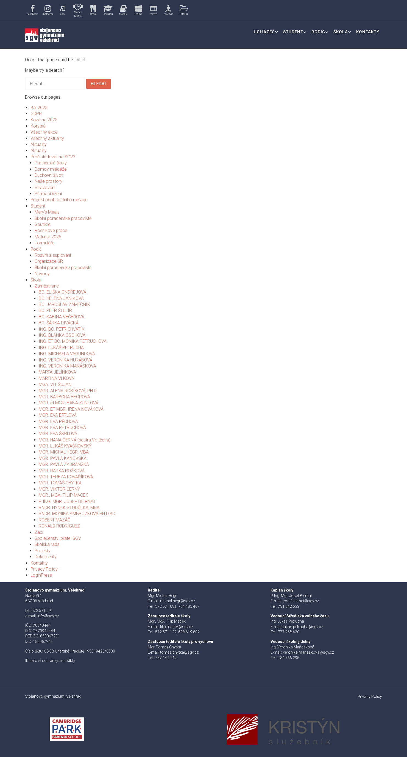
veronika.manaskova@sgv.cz (308, 652)
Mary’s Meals (47, 212)
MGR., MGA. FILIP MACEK (63, 495)
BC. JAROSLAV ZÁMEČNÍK (64, 304)
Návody (42, 273)
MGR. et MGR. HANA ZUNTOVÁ (68, 402)
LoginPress (41, 575)
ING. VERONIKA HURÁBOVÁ (65, 360)
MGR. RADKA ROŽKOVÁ (62, 470)
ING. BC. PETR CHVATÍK (62, 329)
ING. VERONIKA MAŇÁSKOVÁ (67, 366)
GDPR (36, 113)
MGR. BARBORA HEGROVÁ (64, 396)
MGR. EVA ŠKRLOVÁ (58, 433)
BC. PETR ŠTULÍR (55, 310)
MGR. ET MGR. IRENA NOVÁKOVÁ (71, 409)
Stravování (45, 187)
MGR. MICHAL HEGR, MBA (64, 452)
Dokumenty (46, 556)
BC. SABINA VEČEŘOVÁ (61, 316)
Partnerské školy (51, 162)
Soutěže (43, 224)
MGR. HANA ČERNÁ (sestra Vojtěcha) (74, 440)
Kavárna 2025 (43, 119)
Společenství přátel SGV (58, 538)
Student (293, 31)
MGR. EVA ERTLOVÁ (58, 415)
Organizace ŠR (49, 261)
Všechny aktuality (47, 138)
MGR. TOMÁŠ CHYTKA (60, 482)
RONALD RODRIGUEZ (59, 526)
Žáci (39, 532)
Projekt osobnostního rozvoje (59, 199)
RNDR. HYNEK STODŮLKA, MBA (69, 507)
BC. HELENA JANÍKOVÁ (61, 298)
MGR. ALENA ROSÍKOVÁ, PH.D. (68, 390)
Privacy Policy (44, 569)
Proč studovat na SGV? (52, 156)
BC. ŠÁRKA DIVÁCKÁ (59, 322)
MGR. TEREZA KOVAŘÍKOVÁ (66, 476)
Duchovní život (49, 175)
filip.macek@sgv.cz (176, 627)
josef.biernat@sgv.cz (301, 601)
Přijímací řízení (48, 193)
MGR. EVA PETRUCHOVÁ (62, 427)
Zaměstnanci (47, 286)
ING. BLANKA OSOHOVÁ (62, 335)
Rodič (318, 31)
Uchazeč (264, 31)
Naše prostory (48, 181)
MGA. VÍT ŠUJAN (55, 384)
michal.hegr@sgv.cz (177, 601)
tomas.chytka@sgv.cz (179, 652)
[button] (32, 10)
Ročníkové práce (51, 230)
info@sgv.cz (48, 616)
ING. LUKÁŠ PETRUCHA (61, 347)
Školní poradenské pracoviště (63, 218)
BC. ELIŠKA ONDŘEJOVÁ (62, 292)
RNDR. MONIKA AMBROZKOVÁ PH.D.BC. (77, 513)
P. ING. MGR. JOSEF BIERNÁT (67, 501)
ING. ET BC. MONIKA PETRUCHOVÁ (73, 341)
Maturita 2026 (48, 236)
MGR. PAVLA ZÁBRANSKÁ (64, 464)
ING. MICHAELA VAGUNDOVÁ (67, 353)
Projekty (43, 550)
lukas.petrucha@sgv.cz (303, 627)
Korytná (38, 126)
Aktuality (38, 144)
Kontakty (367, 31)
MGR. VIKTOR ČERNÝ (59, 489)
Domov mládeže (51, 169)
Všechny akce (44, 132)
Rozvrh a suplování (53, 255)
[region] (110, 10)
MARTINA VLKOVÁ (56, 378)
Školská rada (47, 544)
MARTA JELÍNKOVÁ (57, 372)
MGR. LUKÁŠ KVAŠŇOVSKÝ (65, 446)
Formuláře (44, 242)
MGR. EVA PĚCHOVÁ (58, 421)
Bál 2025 (39, 107)
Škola (340, 31)
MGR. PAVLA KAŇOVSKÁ (63, 458)
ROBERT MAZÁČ (54, 520)
